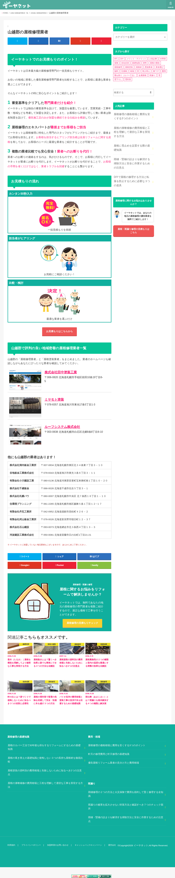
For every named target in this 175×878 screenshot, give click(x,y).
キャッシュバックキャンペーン (90, 856)
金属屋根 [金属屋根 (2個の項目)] (142, 75)
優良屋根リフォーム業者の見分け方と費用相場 (113, 774)
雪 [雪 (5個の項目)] (159, 75)
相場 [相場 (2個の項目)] (132, 71)
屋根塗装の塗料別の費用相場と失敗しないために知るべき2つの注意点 (45, 784)
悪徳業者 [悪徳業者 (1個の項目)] (149, 67)
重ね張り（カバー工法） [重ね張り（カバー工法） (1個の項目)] (125, 75)
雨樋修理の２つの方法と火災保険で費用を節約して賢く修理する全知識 (125, 805)
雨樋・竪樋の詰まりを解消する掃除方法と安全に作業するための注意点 (132, 159)
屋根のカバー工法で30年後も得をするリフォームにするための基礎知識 (44, 758)
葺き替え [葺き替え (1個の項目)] (146, 71)
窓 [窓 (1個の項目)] (138, 71)
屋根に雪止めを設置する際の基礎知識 (132, 145)
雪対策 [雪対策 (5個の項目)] (128, 79)
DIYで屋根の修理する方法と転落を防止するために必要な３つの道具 (132, 176)
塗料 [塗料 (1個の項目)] (145, 63)
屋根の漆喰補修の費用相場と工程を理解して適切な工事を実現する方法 (132, 130)
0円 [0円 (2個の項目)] (115, 59)
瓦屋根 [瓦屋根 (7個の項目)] (124, 71)
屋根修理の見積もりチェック (82, 633)
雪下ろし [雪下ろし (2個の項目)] (118, 79)
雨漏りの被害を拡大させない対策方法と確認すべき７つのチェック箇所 (125, 818)
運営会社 (115, 856)
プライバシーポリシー (31, 856)
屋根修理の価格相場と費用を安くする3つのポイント (132, 115)
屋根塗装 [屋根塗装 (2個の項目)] (129, 67)
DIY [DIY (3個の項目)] (122, 59)
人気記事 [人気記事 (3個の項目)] (153, 59)
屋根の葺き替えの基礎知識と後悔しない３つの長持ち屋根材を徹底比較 (45, 771)
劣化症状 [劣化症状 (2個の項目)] (125, 63)
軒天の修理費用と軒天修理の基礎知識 (108, 765)
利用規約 (11, 856)
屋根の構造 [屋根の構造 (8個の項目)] (155, 63)
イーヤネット (142, 856)
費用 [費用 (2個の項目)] (164, 71)
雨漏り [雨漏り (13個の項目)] (152, 75)
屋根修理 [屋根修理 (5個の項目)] (118, 67)
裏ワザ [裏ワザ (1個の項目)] (156, 71)
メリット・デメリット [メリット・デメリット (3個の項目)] (136, 59)
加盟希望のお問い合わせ (58, 856)
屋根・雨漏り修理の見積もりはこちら (133, 225)
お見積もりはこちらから (59, 332)
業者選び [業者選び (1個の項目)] (160, 67)
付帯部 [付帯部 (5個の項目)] (163, 59)
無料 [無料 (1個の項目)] (116, 71)
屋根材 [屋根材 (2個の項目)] (139, 67)
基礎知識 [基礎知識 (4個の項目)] (136, 63)
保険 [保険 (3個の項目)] (116, 63)
